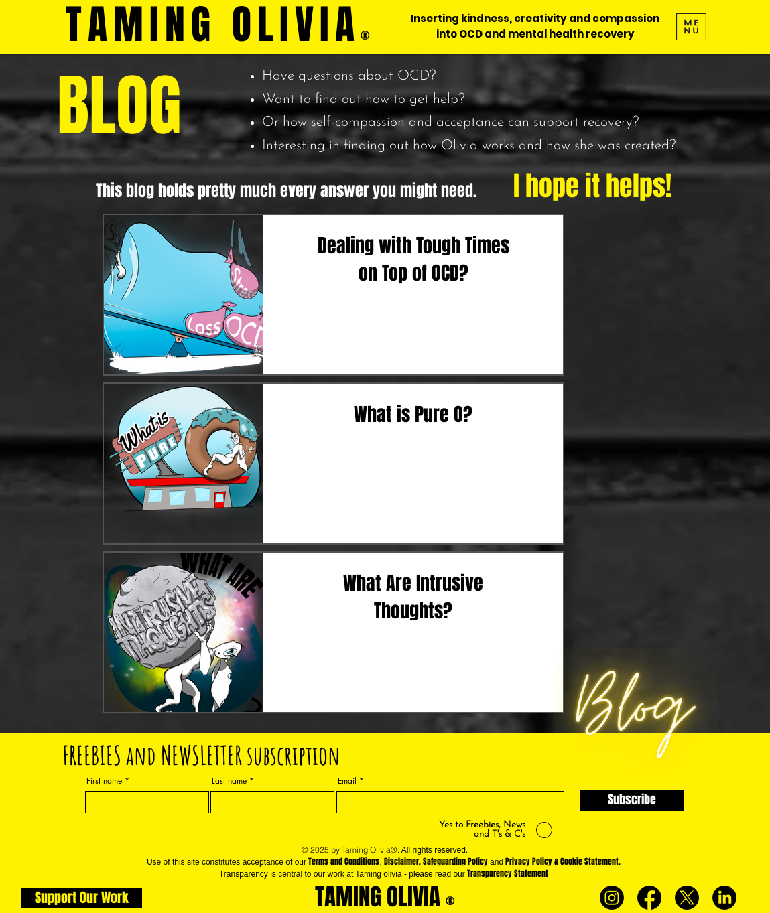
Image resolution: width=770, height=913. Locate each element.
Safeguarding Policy (455, 861)
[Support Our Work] (81, 898)
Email (347, 781)
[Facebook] (649, 898)
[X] (687, 898)
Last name (229, 781)
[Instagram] (612, 898)
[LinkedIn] (724, 898)
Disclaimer (401, 861)
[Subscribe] (632, 800)
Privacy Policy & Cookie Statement (562, 861)
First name (104, 781)
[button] (691, 26)
